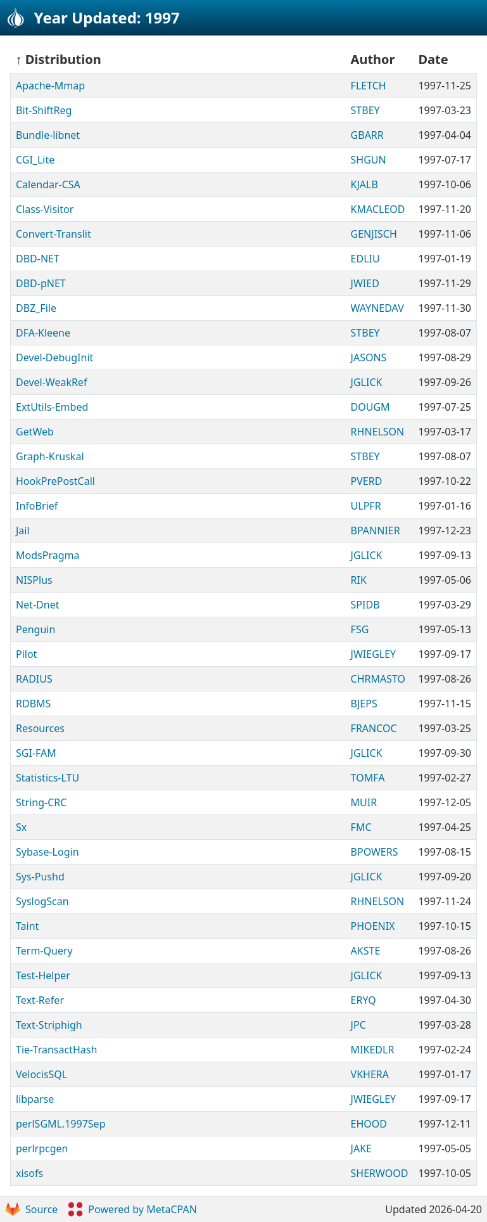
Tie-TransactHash (56, 1050)
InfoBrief (37, 506)
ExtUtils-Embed (52, 407)
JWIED (365, 283)
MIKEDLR (373, 1050)
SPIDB (365, 605)
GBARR (367, 135)
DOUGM (370, 407)
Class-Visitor (44, 209)
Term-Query (44, 951)
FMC (361, 827)
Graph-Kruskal (50, 456)
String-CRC (41, 802)
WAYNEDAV (377, 308)
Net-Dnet (37, 605)
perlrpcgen (42, 1148)
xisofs (29, 1173)
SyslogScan (42, 901)
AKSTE (366, 951)
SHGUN (368, 160)
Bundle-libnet (48, 135)
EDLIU (365, 259)
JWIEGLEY (373, 654)
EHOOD (369, 1124)
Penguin (35, 629)
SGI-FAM (36, 753)
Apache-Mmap (50, 86)
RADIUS (34, 679)
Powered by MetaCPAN (132, 1209)
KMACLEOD (378, 209)
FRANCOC (374, 728)
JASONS (369, 357)
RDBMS (33, 704)
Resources (40, 728)
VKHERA (370, 1074)
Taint (27, 926)
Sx (21, 827)
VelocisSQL (41, 1074)
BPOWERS (374, 852)
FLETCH (368, 86)
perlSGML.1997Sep (60, 1124)
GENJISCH (374, 234)
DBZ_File (36, 308)
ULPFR (366, 506)
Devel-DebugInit (54, 357)
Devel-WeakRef (51, 382)
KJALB (364, 184)
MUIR (364, 802)
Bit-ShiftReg (44, 110)
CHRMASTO (378, 679)
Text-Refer (40, 1000)
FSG (360, 629)
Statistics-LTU (47, 778)
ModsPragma (47, 555)
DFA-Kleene (43, 333)
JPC (358, 1025)
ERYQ (363, 1000)
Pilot (26, 654)
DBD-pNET (41, 283)
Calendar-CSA (48, 184)
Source (31, 1209)
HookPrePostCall (55, 481)
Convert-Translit (53, 234)
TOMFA (368, 778)
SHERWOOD (379, 1173)
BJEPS (364, 704)
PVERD (367, 481)
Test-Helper (43, 975)
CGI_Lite (35, 160)
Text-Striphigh (49, 1025)
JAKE (361, 1148)
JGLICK (367, 382)
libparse (35, 1099)
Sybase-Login (47, 852)
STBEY (365, 110)
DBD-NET (38, 259)
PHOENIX (373, 926)
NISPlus (34, 580)
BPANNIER (375, 530)
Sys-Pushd (40, 877)
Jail (23, 530)
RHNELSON (378, 432)
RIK (359, 580)
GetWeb (35, 432)
